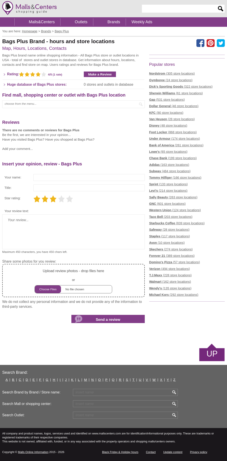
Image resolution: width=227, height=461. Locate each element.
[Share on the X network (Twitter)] (221, 43)
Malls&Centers (42, 22)
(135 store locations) (170, 288)
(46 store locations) (174, 106)
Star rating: (12, 198)
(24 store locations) (171, 80)
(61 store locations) (176, 93)
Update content (172, 452)
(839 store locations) (177, 223)
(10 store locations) (167, 242)
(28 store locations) (172, 119)
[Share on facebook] (200, 43)
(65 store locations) (168, 151)
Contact (151, 452)
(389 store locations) (172, 256)
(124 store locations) (175, 210)
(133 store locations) (168, 184)
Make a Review (100, 74)
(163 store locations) (169, 165)
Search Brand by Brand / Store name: (31, 392)
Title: (8, 188)
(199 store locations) (173, 158)
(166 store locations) (175, 177)
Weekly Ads (141, 22)
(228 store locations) (170, 275)
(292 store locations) (173, 294)
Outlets (81, 22)
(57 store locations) (174, 262)
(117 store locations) (169, 236)
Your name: (12, 177)
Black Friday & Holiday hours (120, 452)
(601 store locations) (167, 203)
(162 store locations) (170, 281)
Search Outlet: (13, 415)
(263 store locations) (173, 197)
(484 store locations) (170, 171)
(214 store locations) (168, 190)
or (73, 281)
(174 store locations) (174, 138)
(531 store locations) (167, 99)
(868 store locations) (173, 132)
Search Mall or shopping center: (26, 404)
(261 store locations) (176, 145)
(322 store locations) (181, 86)
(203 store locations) (170, 217)
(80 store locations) (166, 112)
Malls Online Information (33, 452)
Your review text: (16, 211)
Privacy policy (198, 452)
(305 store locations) (172, 73)
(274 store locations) (171, 249)
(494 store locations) (169, 269)
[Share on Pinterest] (211, 43)
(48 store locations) (168, 125)
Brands (114, 22)
